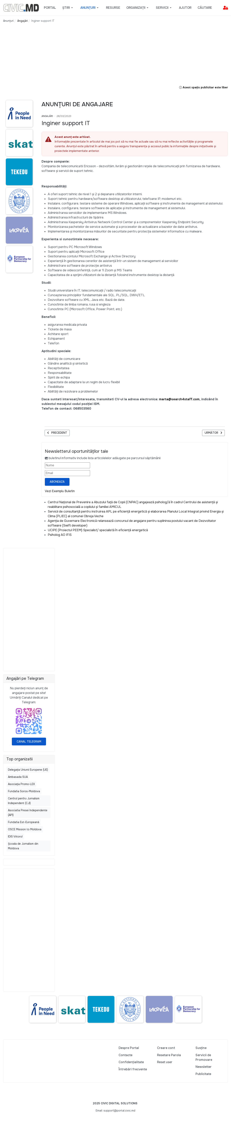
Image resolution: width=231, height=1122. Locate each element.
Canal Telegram (29, 741)
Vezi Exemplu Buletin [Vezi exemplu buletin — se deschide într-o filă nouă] (60, 491)
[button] (68, 8)
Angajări (47, 116)
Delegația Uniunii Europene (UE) (28, 769)
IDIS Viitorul (15, 836)
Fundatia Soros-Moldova (24, 791)
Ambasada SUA (18, 777)
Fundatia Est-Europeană (23, 822)
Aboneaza (57, 481)
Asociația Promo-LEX (21, 784)
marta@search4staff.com (179, 399)
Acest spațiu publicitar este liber (203, 87)
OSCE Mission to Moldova (24, 829)
